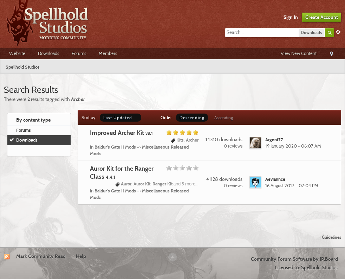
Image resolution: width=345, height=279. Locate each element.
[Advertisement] (172, 215)
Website (17, 53)
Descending (192, 117)
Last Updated (120, 117)
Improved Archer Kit (121, 132)
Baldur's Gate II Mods (115, 147)
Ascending (223, 117)
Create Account (321, 17)
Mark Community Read (41, 256)
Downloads (48, 53)
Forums (79, 53)
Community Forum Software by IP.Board (294, 259)
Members (108, 53)
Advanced (338, 32)
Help (81, 256)
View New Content (299, 53)
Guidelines (331, 237)
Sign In (291, 17)
